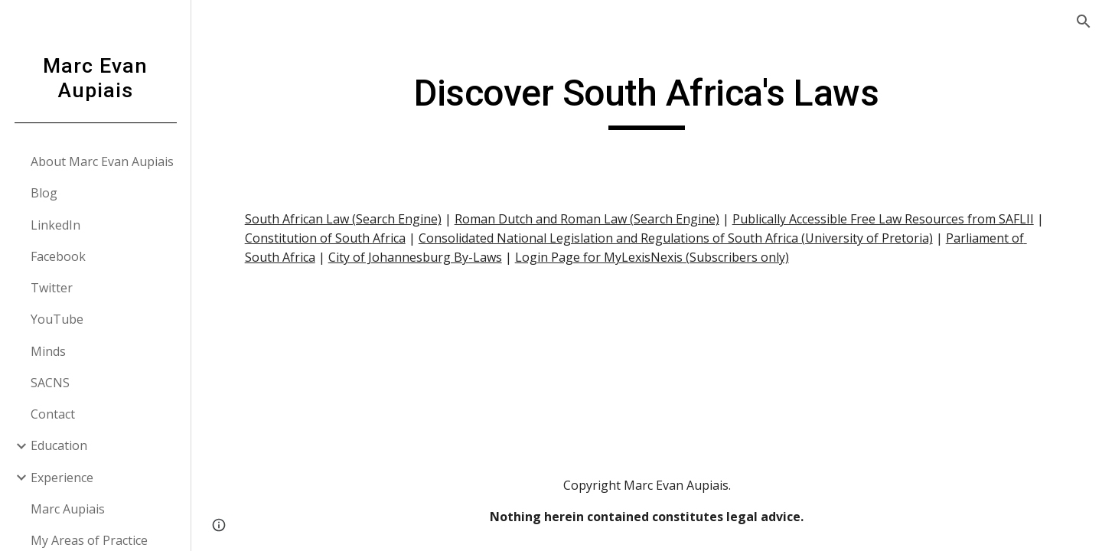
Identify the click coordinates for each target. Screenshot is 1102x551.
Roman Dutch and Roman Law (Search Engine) (587, 218)
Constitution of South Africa (325, 238)
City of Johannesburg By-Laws (415, 257)
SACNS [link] (50, 382)
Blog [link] (44, 192)
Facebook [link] (58, 256)
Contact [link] (53, 414)
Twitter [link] (52, 287)
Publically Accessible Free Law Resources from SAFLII (883, 218)
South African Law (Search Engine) (343, 218)
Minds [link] (48, 351)
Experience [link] (62, 477)
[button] (1083, 21)
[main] (646, 100)
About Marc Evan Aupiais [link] (102, 161)
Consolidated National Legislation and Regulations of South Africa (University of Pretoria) (676, 238)
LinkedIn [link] (55, 225)
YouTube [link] (57, 319)
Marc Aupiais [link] (68, 508)
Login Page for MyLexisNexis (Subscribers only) (652, 257)
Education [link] (59, 445)
